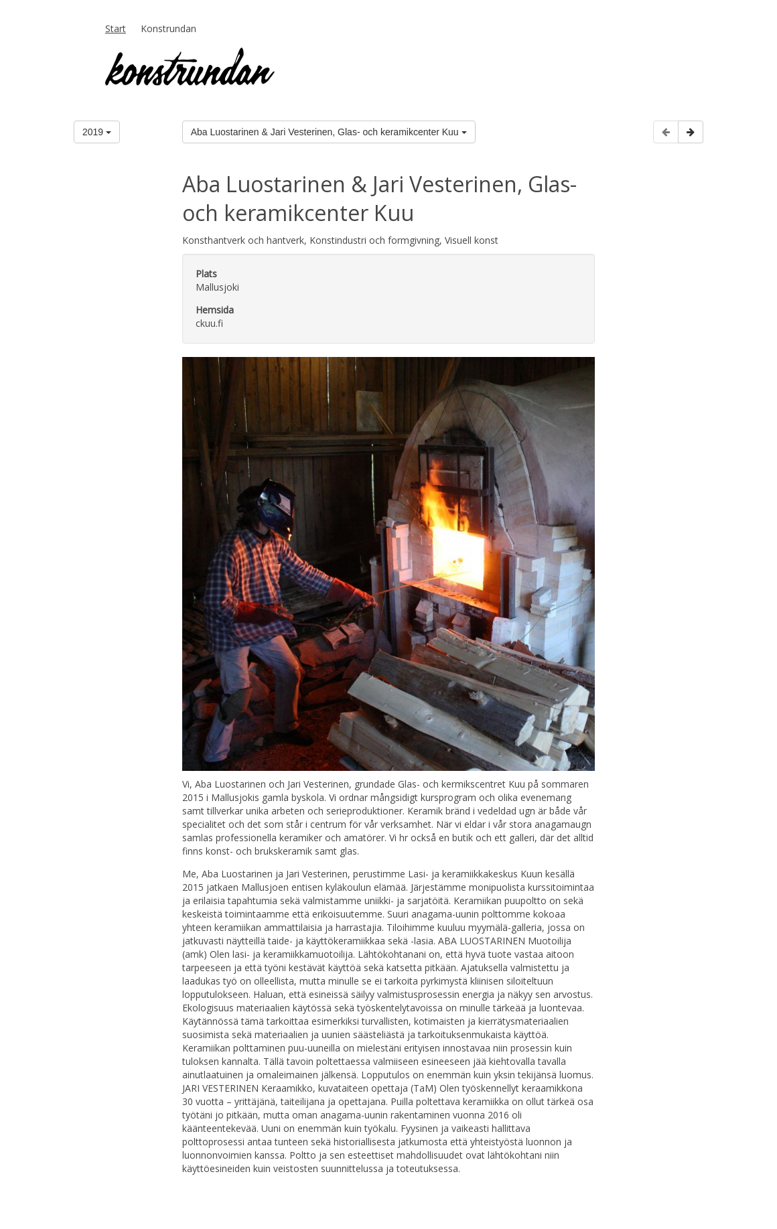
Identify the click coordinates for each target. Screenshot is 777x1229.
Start (115, 28)
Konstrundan (168, 28)
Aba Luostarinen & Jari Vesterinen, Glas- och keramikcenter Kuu (329, 132)
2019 (96, 132)
